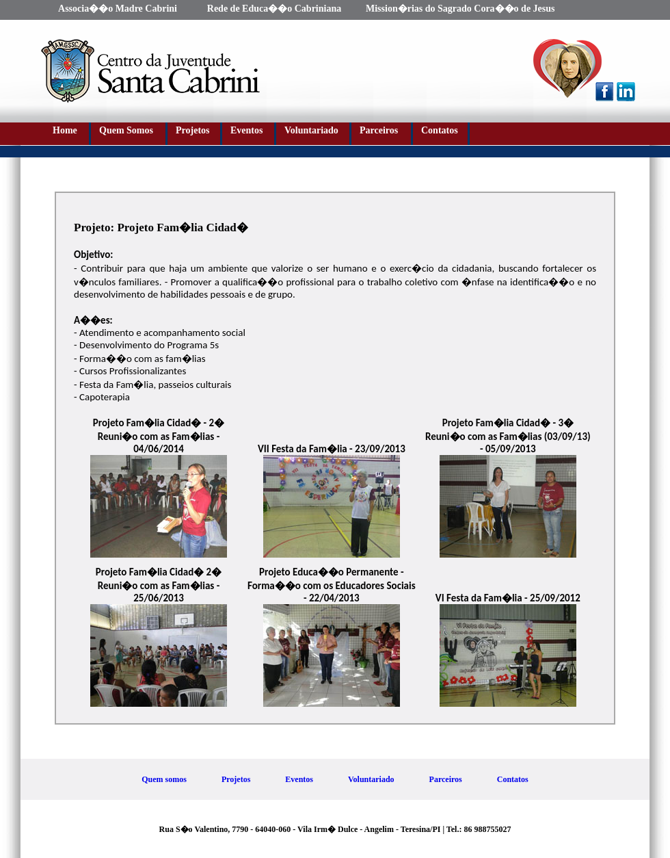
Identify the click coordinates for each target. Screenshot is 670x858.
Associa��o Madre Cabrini (117, 8)
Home (65, 130)
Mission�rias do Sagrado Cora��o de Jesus (460, 8)
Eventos (246, 130)
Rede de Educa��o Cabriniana (274, 8)
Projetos (193, 130)
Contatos (439, 130)
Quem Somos (126, 130)
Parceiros (379, 130)
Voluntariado (311, 130)
